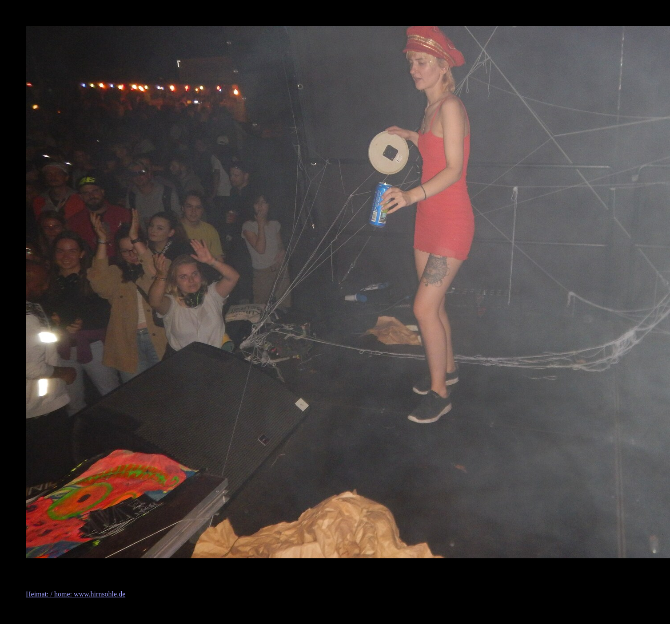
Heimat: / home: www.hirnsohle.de (75, 594)
